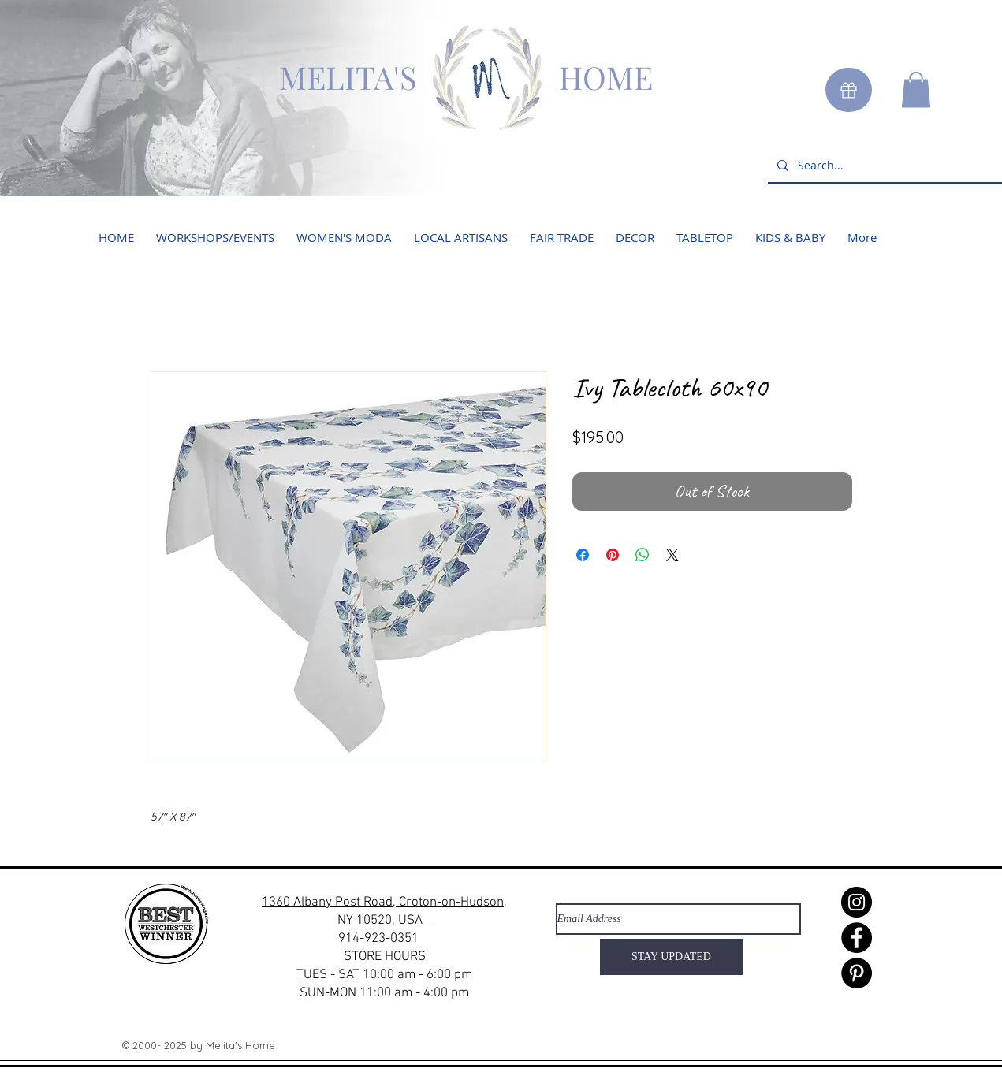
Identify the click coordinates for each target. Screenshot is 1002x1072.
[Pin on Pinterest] (612, 554)
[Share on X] (672, 554)
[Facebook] (856, 937)
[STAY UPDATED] (671, 957)
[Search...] (886, 165)
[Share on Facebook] (582, 554)
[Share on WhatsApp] (642, 554)
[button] (916, 89)
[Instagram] (856, 902)
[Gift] (848, 90)
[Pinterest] (856, 973)
